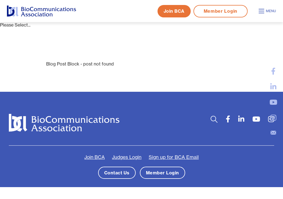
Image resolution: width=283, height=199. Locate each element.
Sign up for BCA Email (174, 157)
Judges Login (127, 157)
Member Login (220, 11)
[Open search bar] (214, 119)
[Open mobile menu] (268, 11)
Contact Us (117, 173)
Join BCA (174, 11)
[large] (273, 71)
